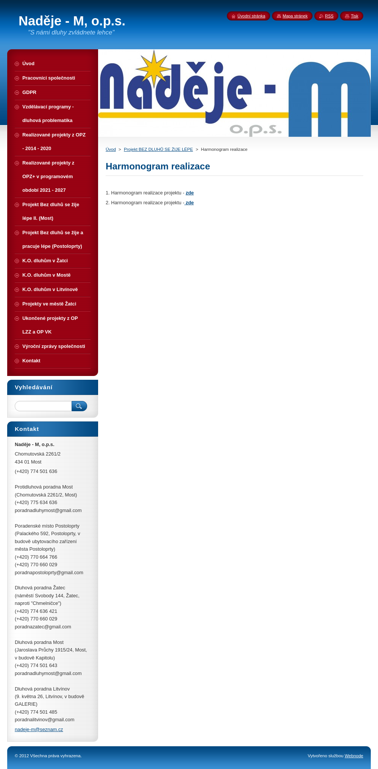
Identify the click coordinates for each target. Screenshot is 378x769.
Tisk (354, 16)
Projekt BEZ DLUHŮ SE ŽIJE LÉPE (158, 149)
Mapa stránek (295, 16)
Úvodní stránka (251, 16)
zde (190, 193)
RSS (329, 16)
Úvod (111, 149)
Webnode (354, 755)
